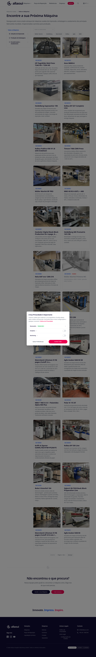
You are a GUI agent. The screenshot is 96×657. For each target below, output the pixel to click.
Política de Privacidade (46, 321)
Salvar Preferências (38, 341)
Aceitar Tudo (58, 341)
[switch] (64, 331)
